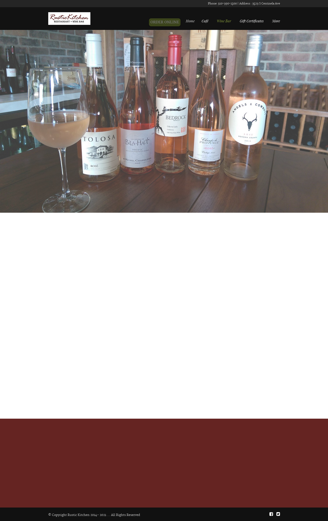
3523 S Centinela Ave (266, 3)
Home (191, 21)
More (276, 21)
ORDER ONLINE (166, 22)
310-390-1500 (227, 3)
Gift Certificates (252, 21)
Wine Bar (224, 21)
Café (205, 21)
